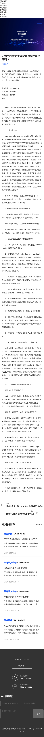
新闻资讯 (3, 14)
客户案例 (3, 10)
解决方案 (3, 12)
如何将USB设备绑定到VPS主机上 (20, 514)
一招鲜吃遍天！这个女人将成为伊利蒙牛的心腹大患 (23, 506)
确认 (38, 713)
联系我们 (3, 17)
